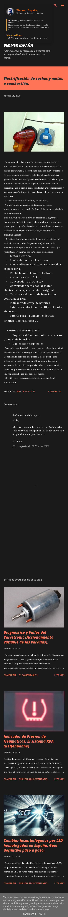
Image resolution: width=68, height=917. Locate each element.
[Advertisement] (34, 547)
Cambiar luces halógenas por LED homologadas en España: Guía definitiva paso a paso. (33, 845)
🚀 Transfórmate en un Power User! (28, 38)
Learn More (29, 914)
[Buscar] (55, 5)
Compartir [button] (54, 391)
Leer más (59, 675)
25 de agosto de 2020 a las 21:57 (31, 446)
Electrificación (26, 391)
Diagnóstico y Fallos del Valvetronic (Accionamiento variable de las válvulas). (28, 637)
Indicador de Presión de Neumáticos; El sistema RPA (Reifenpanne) (29, 741)
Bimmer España (18, 45)
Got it (42, 914)
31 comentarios (28, 675)
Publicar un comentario (33, 779)
